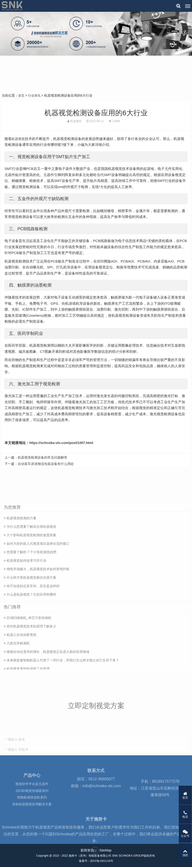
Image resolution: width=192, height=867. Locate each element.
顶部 (177, 852)
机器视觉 (19, 138)
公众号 (177, 833)
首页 (21, 95)
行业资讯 (35, 95)
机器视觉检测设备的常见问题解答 (42, 457)
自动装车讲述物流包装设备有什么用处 (46, 464)
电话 (177, 813)
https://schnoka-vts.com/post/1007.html (62, 442)
